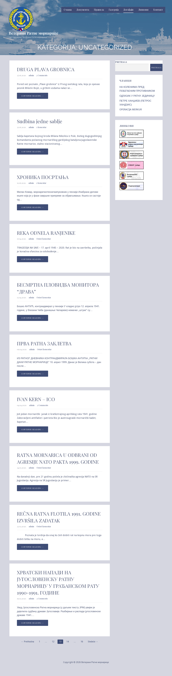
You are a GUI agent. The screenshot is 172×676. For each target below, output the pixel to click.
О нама (68, 9)
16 (82, 641)
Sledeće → (93, 641)
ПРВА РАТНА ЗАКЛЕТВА (44, 343)
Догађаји (128, 9)
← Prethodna (27, 641)
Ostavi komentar (43, 238)
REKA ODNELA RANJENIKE (46, 232)
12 (53, 641)
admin (31, 75)
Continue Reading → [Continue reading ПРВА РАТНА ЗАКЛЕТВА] (32, 374)
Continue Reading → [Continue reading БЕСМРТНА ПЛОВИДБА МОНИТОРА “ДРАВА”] (32, 318)
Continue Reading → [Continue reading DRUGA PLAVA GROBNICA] (32, 96)
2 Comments (42, 405)
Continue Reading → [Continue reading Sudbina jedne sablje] (32, 151)
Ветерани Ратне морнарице (33, 33)
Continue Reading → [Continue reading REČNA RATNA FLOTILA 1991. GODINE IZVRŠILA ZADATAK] (32, 547)
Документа (82, 9)
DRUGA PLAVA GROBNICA (45, 69)
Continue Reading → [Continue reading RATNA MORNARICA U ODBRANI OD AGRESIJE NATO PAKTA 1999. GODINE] (32, 488)
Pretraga (121, 62)
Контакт (158, 9)
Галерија (114, 9)
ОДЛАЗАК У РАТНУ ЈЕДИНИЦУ (137, 95)
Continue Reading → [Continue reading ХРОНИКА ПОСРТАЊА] (32, 207)
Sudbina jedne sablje (39, 121)
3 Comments (41, 75)
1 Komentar (41, 127)
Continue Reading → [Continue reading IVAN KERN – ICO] (32, 429)
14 (67, 641)
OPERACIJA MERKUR (130, 109)
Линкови (143, 9)
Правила (99, 9)
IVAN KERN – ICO (36, 399)
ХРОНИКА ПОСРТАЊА (43, 177)
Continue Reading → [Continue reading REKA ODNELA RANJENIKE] (32, 259)
